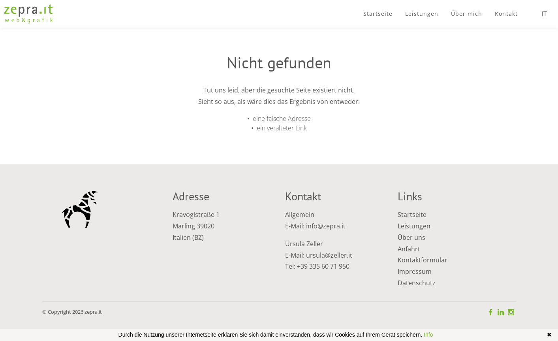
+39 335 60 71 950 (323, 266)
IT (544, 13)
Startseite (378, 13)
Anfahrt (409, 249)
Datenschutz (417, 283)
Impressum (415, 271)
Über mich (466, 13)
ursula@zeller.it (329, 255)
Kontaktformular (422, 260)
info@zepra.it (326, 226)
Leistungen (414, 226)
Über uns (411, 237)
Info (428, 335)
